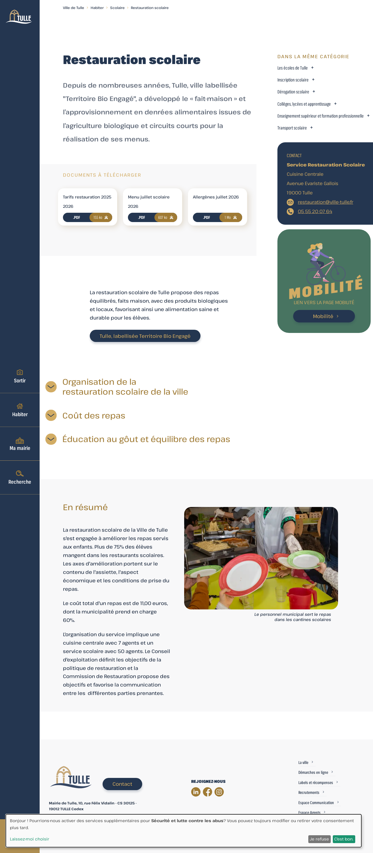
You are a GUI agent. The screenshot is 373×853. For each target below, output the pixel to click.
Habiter (20, 410)
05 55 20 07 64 (315, 211)
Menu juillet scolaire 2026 (149, 201)
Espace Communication (316, 802)
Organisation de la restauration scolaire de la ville (125, 386)
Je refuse (319, 839)
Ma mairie (20, 443)
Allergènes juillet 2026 (216, 197)
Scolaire (117, 7)
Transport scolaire (292, 128)
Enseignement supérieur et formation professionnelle (320, 116)
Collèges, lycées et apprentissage (304, 104)
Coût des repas (93, 416)
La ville (303, 762)
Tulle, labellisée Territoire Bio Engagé (145, 336)
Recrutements (308, 792)
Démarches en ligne (313, 772)
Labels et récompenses (315, 782)
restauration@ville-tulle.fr (325, 202)
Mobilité (323, 316)
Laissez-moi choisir (29, 839)
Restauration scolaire (150, 7)
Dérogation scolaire (293, 92)
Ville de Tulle (73, 7)
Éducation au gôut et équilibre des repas (146, 439)
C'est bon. (343, 839)
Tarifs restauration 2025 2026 (87, 201)
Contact (122, 784)
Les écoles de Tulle (292, 68)
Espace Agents (309, 812)
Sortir (20, 376)
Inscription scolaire (293, 80)
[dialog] (183, 830)
